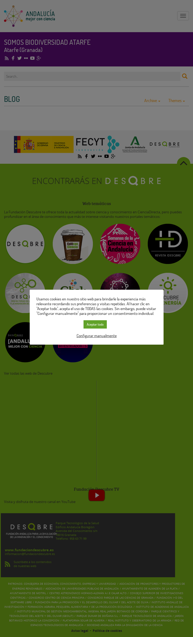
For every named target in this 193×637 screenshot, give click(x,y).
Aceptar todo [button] (95, 321)
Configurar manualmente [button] (97, 333)
